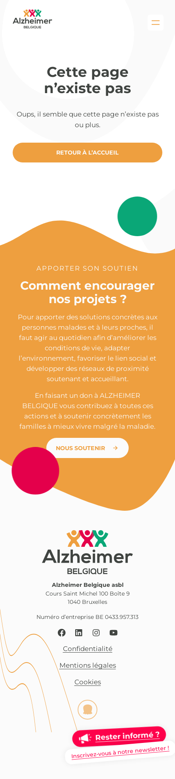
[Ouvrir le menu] (156, 23)
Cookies (87, 682)
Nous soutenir (80, 448)
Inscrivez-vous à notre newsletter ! (120, 752)
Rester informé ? (127, 736)
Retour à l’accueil (87, 152)
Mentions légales (87, 665)
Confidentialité (87, 649)
